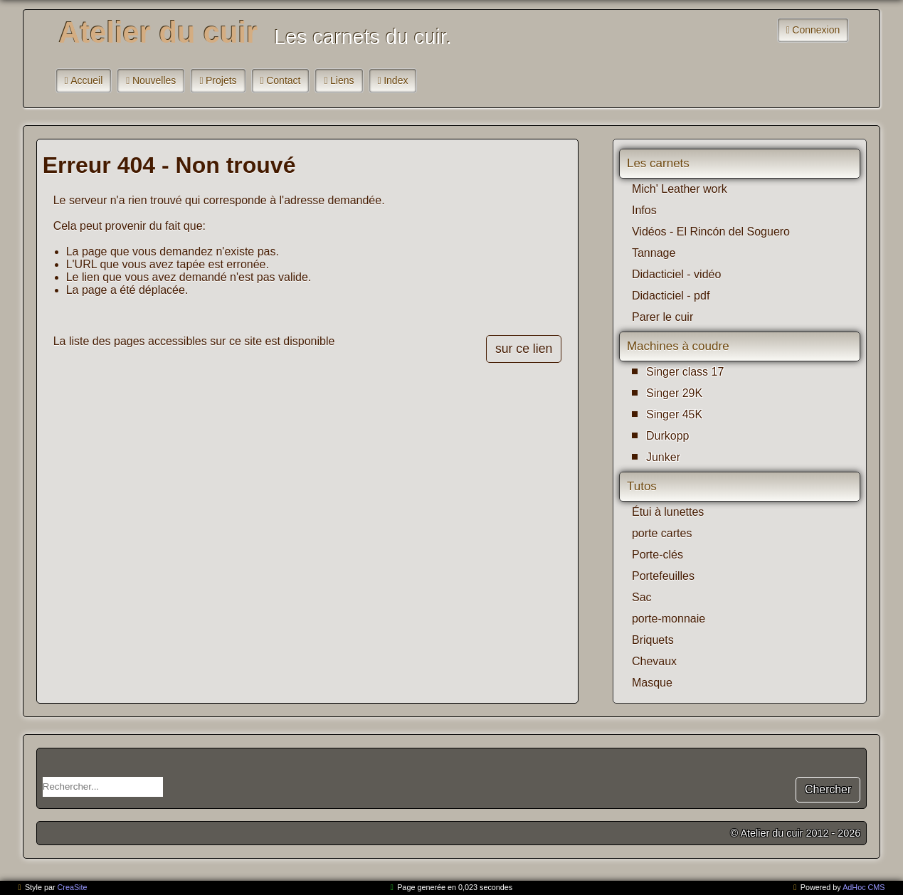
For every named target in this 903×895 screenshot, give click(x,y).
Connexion (816, 30)
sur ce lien (523, 348)
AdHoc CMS (863, 887)
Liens (342, 80)
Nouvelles (154, 80)
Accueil (86, 80)
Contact (283, 80)
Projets (221, 80)
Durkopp (667, 436)
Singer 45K (674, 414)
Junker (663, 457)
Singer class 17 (685, 372)
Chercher (828, 789)
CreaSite (73, 887)
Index (396, 80)
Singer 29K (674, 393)
